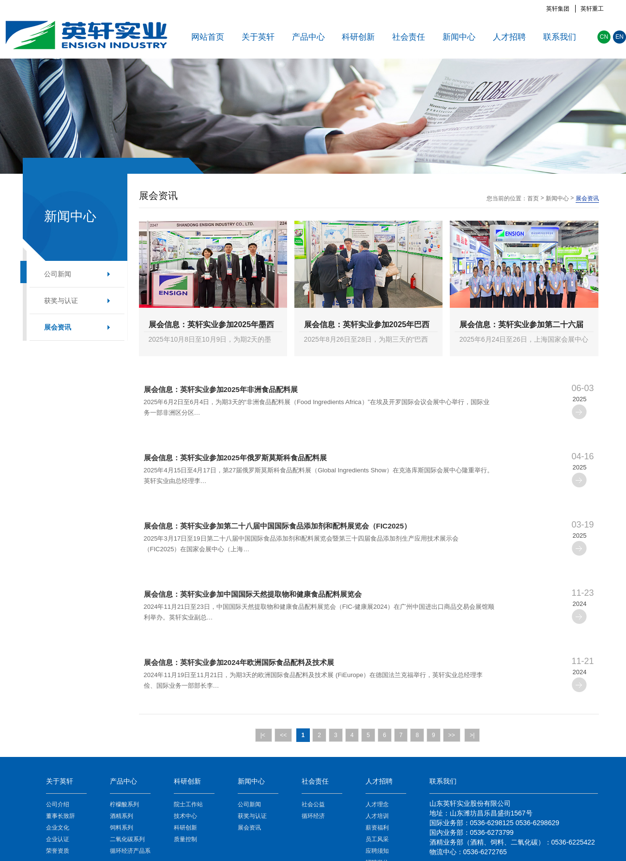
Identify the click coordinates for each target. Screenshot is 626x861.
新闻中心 (459, 37)
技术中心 (185, 816)
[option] (313, 116)
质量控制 (185, 839)
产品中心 (308, 37)
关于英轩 (258, 37)
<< (283, 735)
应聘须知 (377, 850)
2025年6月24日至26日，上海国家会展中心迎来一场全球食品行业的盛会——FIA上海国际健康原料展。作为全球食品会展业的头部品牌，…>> (523, 341)
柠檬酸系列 (124, 804)
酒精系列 (121, 816)
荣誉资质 (57, 850)
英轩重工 (592, 8)
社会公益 (313, 804)
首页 (533, 198)
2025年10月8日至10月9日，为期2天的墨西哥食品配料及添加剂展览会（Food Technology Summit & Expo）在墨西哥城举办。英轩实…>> (210, 341)
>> (451, 735)
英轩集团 (557, 8)
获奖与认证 (61, 300)
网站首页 (207, 37)
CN (604, 36)
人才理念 (377, 804)
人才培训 (377, 816)
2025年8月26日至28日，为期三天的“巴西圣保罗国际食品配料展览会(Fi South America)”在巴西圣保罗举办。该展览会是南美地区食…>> (366, 341)
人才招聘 (509, 37)
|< (263, 735)
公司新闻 (57, 274)
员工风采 (377, 839)
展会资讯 (57, 327)
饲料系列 (121, 827)
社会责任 (408, 37)
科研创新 (358, 37)
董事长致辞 (60, 816)
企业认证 (57, 839)
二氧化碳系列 (127, 839)
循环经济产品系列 (130, 852)
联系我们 (559, 37)
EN (619, 36)
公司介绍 (57, 804)
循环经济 (313, 816)
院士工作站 (188, 804)
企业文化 (57, 827)
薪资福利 (377, 827)
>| (472, 735)
